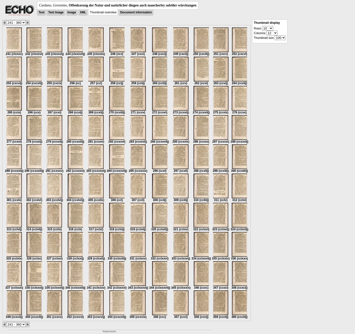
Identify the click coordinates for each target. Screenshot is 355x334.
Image (71, 12)
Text (41, 12)
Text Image (56, 12)
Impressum (109, 331)
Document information (136, 12)
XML (83, 12)
